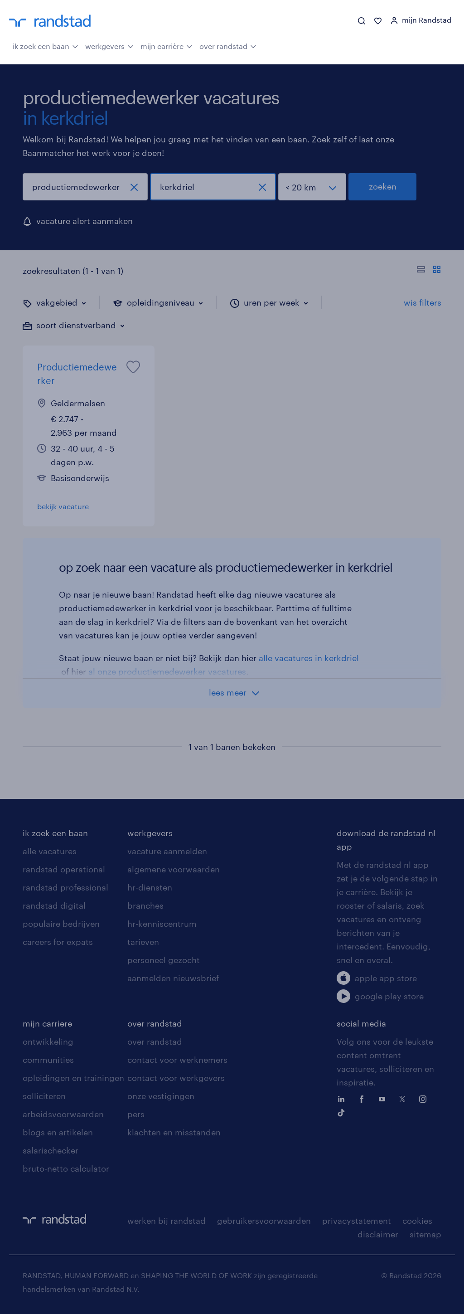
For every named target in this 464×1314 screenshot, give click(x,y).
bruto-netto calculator (66, 1168)
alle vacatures (50, 851)
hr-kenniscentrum (162, 924)
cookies (417, 1221)
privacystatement (356, 1221)
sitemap (425, 1234)
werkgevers (109, 45)
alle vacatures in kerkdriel (309, 658)
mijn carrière (166, 45)
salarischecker (50, 1150)
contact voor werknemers (177, 1060)
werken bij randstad (166, 1221)
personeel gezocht (163, 960)
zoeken (382, 186)
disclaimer (378, 1234)
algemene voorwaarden (173, 869)
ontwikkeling (48, 1041)
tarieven (143, 942)
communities (48, 1060)
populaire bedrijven (61, 924)
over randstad (227, 45)
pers (136, 1114)
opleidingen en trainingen (73, 1078)
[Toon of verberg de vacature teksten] (428, 270)
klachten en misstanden (174, 1132)
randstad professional (65, 887)
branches (145, 905)
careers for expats (58, 942)
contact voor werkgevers (176, 1078)
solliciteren (44, 1096)
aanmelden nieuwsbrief (173, 978)
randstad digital (54, 905)
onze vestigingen (160, 1096)
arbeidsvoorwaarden (63, 1114)
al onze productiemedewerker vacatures (167, 671)
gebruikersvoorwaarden (264, 1221)
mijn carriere (47, 1023)
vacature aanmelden (167, 851)
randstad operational (64, 869)
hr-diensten (149, 887)
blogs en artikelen (58, 1132)
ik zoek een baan (45, 45)
